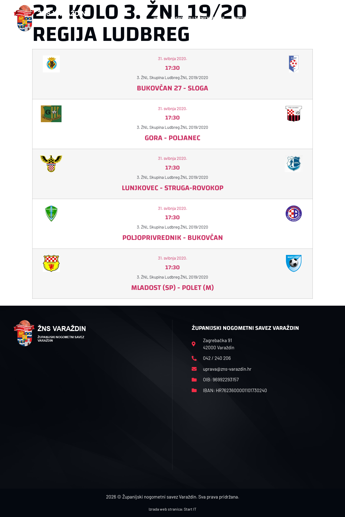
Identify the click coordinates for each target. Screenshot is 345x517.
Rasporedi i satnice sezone (198, 18)
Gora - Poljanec (172, 138)
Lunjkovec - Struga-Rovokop (172, 188)
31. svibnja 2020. (172, 58)
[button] (321, 18)
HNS (157, 18)
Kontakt (277, 18)
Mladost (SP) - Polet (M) (172, 287)
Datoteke (245, 18)
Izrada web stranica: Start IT (172, 509)
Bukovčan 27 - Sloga (172, 88)
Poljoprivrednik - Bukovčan (172, 237)
